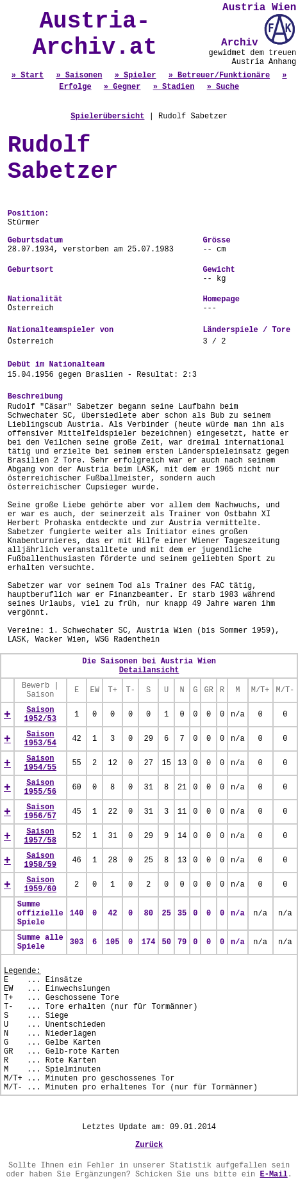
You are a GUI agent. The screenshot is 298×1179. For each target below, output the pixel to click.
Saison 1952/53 (40, 715)
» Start (28, 75)
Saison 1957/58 (40, 836)
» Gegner (122, 87)
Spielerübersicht (107, 116)
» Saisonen (79, 75)
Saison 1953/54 (40, 739)
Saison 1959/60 (40, 885)
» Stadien (174, 87)
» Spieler (135, 75)
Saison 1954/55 (40, 763)
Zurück (149, 1145)
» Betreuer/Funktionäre (219, 75)
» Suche (223, 87)
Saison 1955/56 (40, 787)
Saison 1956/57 (40, 812)
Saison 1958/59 (40, 860)
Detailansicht (149, 670)
